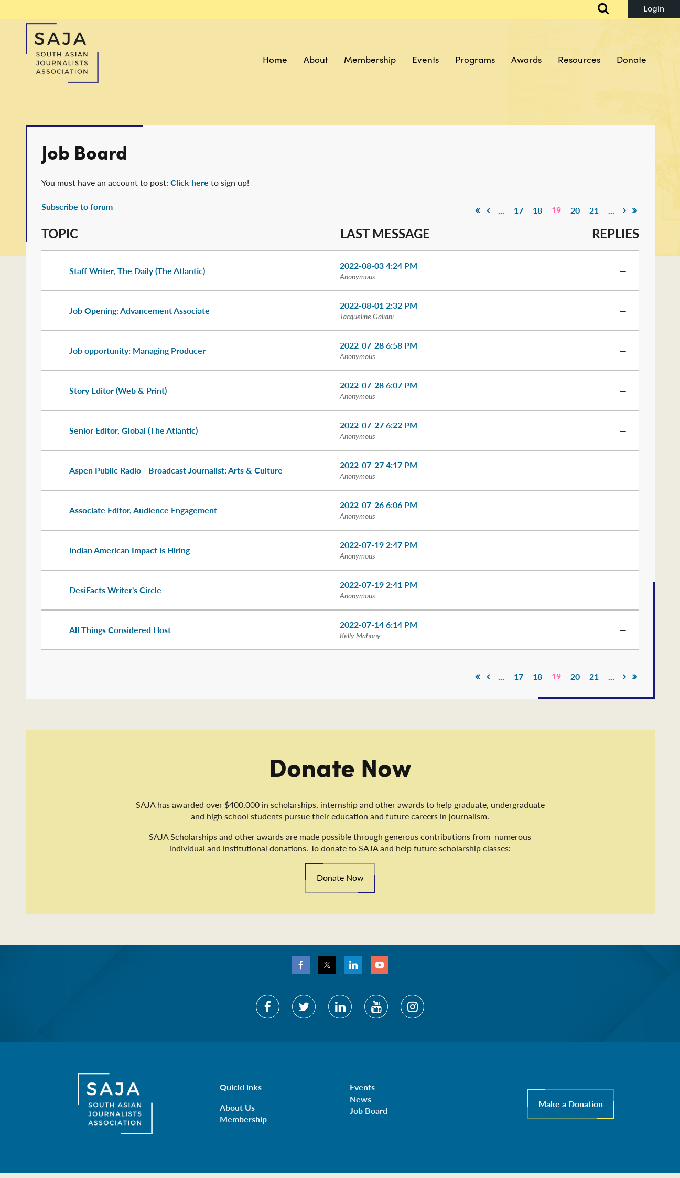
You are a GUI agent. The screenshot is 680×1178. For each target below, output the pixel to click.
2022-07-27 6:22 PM (378, 425)
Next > (624, 210)
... (501, 210)
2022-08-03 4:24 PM (378, 265)
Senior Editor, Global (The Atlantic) (133, 430)
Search (597, 9)
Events (362, 1087)
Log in (654, 9)
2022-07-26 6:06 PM (378, 505)
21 (594, 210)
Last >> (635, 210)
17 (518, 210)
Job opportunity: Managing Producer (137, 350)
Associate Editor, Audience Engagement (143, 510)
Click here (189, 182)
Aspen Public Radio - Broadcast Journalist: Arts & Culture (176, 470)
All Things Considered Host (120, 630)
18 (537, 210)
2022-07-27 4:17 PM (378, 465)
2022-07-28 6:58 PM (378, 345)
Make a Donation (570, 1104)
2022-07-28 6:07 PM (378, 385)
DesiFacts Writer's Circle (115, 590)
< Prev (488, 210)
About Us (237, 1107)
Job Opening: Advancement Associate (139, 310)
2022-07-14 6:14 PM (378, 624)
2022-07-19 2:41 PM (378, 585)
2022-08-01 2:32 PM (378, 305)
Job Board (368, 1111)
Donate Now (340, 877)
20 (575, 210)
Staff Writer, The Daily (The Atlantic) (137, 271)
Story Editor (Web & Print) (118, 390)
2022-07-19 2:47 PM (378, 545)
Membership (243, 1119)
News (360, 1099)
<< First (477, 210)
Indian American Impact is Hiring (129, 550)
